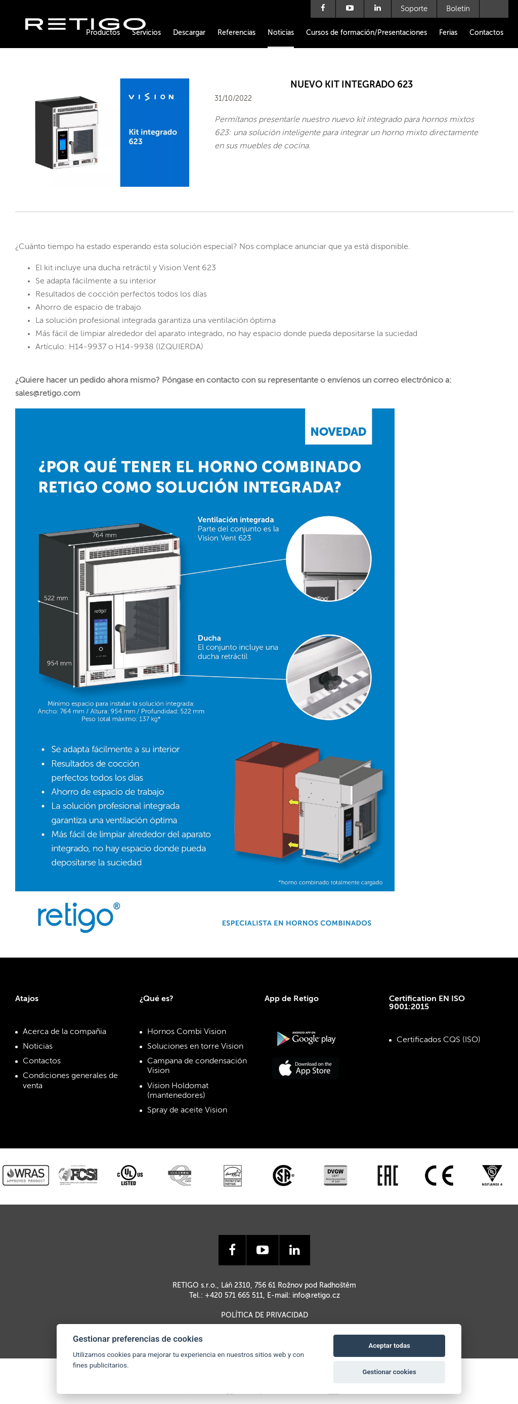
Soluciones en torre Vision (195, 1047)
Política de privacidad (264, 1315)
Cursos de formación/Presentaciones (366, 32)
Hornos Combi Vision (186, 1032)
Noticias (281, 32)
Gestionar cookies (389, 1372)
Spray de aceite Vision (187, 1110)
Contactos (486, 32)
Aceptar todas (389, 1345)
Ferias (448, 32)
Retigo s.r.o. (93, 39)
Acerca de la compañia (64, 1032)
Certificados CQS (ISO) (439, 1040)
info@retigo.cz (316, 1295)
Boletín (458, 9)
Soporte (414, 9)
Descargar (189, 32)
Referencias (236, 32)
